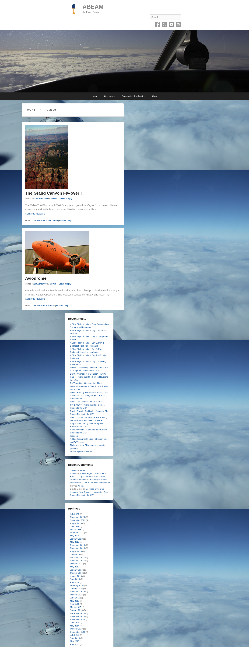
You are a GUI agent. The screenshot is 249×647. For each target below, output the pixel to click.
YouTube (171, 24)
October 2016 (76, 573)
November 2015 (77, 591)
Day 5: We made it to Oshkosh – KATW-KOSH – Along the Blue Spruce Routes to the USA (89, 377)
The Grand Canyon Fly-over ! (53, 193)
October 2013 (76, 629)
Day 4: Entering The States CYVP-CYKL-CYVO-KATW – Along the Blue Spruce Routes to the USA (89, 395)
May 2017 (74, 567)
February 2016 (77, 585)
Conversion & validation (133, 96)
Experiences (39, 220)
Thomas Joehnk (77, 479)
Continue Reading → (37, 213)
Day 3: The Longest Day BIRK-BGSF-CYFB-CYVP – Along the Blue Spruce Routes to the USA (87, 405)
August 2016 (76, 576)
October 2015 (76, 595)
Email (178, 24)
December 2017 (77, 557)
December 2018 (77, 545)
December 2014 (77, 613)
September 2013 (77, 632)
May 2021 (74, 535)
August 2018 (76, 551)
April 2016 (75, 582)
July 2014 (74, 622)
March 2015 (75, 607)
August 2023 (76, 523)
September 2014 (77, 619)
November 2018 (77, 548)
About (155, 96)
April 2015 (75, 604)
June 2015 (75, 598)
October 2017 (76, 564)
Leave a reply (66, 199)
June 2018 (75, 554)
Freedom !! (75, 436)
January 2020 (76, 539)
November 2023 (77, 517)
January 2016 (76, 588)
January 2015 (76, 610)
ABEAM (93, 7)
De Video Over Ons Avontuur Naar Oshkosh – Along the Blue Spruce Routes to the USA (89, 386)
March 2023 (75, 529)
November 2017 (77, 560)
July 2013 (74, 635)
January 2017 (76, 570)
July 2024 (74, 514)
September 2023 (77, 520)
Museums (50, 305)
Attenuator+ (110, 96)
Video (55, 220)
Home (95, 96)
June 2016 (75, 579)
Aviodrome (36, 278)
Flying (48, 220)
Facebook (157, 24)
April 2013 (75, 644)
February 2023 (77, 532)
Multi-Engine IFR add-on (81, 451)
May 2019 (74, 542)
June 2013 (75, 638)
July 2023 (74, 526)
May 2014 (74, 626)
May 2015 (74, 601)
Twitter (164, 24)
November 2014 (77, 616)
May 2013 (74, 641)
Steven (54, 199)
